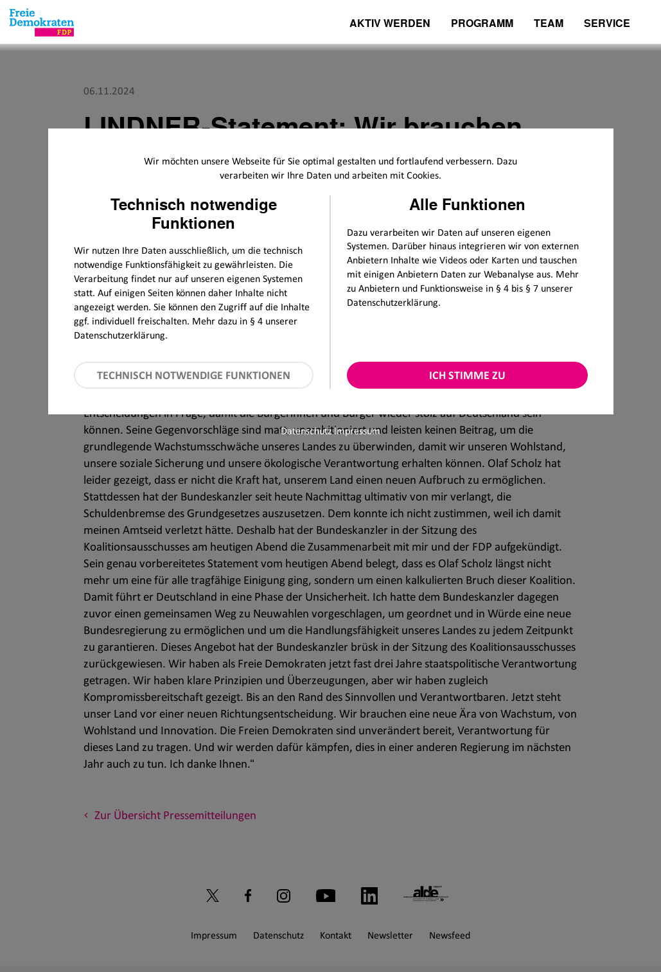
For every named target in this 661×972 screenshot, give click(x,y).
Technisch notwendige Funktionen (193, 375)
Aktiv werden (389, 24)
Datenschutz (306, 431)
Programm (482, 24)
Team (548, 24)
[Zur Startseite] (42, 22)
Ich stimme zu (467, 375)
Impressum (357, 431)
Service (607, 24)
